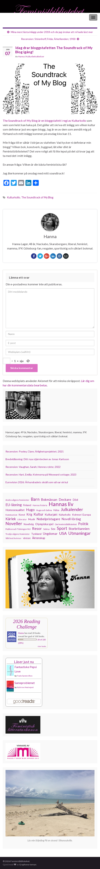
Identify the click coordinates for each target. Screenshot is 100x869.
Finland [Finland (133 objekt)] (27, 505)
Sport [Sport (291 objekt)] (62, 528)
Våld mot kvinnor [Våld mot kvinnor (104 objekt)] (13, 538)
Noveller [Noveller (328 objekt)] (14, 523)
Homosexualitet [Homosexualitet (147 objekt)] (15, 510)
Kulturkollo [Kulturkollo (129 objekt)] (65, 514)
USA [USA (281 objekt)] (63, 533)
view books (42, 646)
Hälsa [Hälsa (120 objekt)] (56, 510)
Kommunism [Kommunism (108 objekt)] (11, 515)
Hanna (21, 56)
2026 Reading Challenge (26, 624)
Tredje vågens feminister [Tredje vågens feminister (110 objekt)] (18, 534)
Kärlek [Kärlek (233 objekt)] (11, 519)
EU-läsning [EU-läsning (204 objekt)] (14, 505)
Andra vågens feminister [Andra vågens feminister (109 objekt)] (17, 500)
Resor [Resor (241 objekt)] (37, 528)
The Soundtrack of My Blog (37, 197)
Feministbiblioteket (15, 17)
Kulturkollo (13, 197)
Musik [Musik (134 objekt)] (31, 519)
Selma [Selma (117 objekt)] (46, 529)
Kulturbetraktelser (35, 56)
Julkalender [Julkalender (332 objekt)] (72, 509)
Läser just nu (24, 662)
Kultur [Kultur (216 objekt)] (38, 514)
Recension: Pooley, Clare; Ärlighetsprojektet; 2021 (35, 451)
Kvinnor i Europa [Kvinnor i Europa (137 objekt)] (81, 514)
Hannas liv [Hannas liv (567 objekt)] (61, 504)
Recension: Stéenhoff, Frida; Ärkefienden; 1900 (48, 38)
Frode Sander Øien (24, 676)
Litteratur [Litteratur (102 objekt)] (22, 519)
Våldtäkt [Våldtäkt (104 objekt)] (27, 538)
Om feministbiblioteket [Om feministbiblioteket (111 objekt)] (66, 524)
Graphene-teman (27, 864)
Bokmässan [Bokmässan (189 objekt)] (49, 499)
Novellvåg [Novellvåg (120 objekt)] (29, 524)
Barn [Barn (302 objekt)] (35, 499)
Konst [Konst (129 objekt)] (22, 514)
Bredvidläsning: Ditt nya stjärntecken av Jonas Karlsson (37, 459)
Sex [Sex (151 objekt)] (53, 528)
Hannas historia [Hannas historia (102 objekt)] (40, 505)
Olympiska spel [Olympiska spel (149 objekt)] (44, 524)
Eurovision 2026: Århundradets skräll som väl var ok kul (37, 482)
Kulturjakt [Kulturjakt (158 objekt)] (51, 514)
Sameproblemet (24, 683)
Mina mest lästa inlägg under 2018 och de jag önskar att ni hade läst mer (52, 31)
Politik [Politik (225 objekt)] (83, 524)
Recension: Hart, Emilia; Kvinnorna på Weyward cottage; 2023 (41, 474)
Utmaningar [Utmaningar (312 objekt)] (79, 533)
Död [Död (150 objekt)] (75, 499)
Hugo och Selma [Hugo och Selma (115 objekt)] (44, 510)
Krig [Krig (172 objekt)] (29, 514)
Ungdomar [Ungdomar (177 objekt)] (50, 534)
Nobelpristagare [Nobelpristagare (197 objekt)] (48, 519)
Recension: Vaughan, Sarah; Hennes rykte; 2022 (33, 466)
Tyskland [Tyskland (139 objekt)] (36, 533)
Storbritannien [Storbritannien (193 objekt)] (79, 529)
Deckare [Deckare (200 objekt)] (65, 499)
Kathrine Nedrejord (25, 687)
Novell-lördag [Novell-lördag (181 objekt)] (71, 519)
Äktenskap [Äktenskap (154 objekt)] (38, 538)
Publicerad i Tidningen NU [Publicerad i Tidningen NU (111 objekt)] (18, 529)
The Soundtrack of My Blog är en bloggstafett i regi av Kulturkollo (44, 120)
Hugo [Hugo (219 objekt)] (30, 510)
